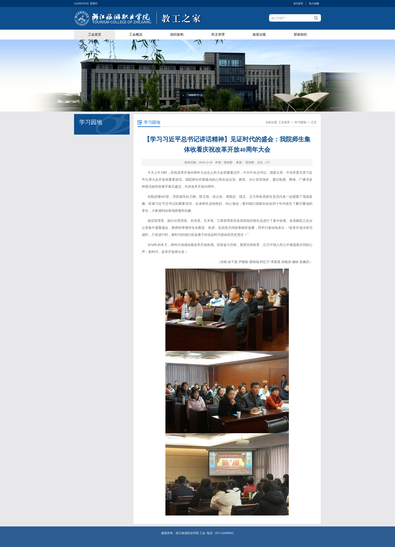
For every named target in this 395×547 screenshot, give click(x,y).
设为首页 (298, 3)
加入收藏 (314, 3)
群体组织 (300, 34)
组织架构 (177, 34)
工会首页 (94, 34)
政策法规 (259, 34)
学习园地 (300, 122)
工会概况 (135, 34)
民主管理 (218, 34)
